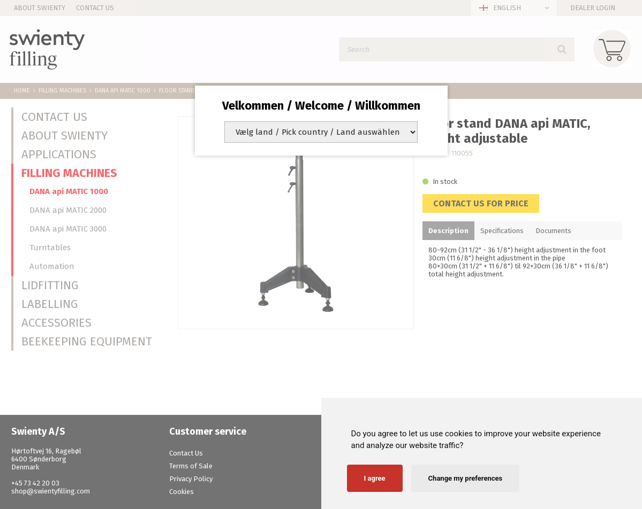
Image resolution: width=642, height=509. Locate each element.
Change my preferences (465, 478)
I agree (375, 478)
